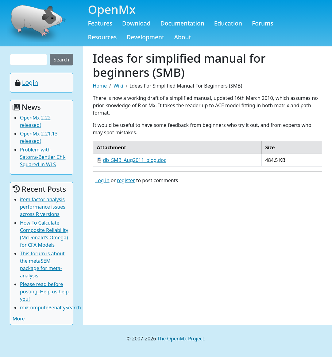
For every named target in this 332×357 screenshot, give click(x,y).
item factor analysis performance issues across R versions (42, 207)
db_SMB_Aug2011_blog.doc (134, 160)
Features (100, 23)
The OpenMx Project (180, 338)
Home (100, 85)
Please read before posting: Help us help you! (44, 291)
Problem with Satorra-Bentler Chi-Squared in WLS (43, 157)
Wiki (118, 85)
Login (30, 82)
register (126, 180)
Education (228, 23)
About (182, 37)
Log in (102, 180)
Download (136, 23)
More (19, 318)
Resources (102, 37)
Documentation (182, 23)
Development (145, 37)
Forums (262, 23)
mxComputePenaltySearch (50, 307)
